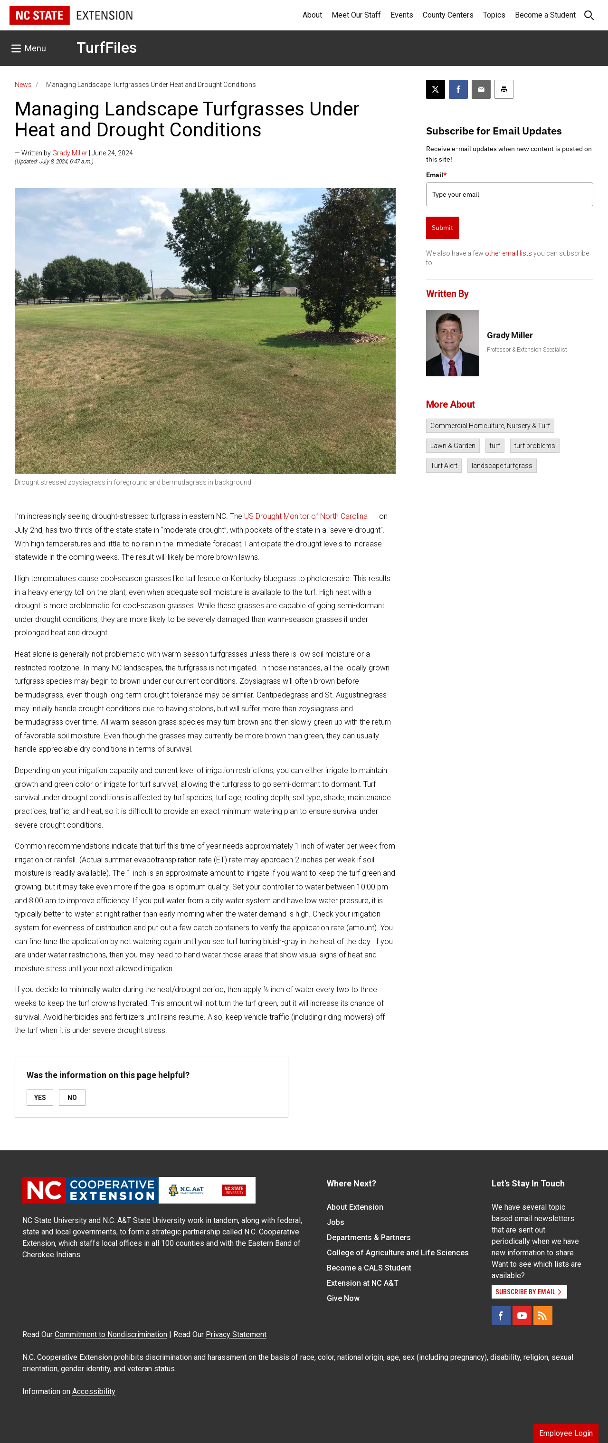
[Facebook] (501, 1315)
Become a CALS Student (369, 1267)
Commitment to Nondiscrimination (111, 1334)
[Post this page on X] (435, 89)
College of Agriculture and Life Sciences (398, 1252)
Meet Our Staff (356, 14)
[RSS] (542, 1315)
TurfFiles (106, 47)
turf (495, 445)
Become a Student (545, 14)
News (23, 84)
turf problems (534, 445)
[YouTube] (522, 1315)
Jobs (335, 1222)
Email (436, 175)
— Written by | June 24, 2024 (74, 153)
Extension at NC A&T (363, 1283)
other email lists (508, 253)
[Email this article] (481, 89)
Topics (494, 14)
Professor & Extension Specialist (527, 349)
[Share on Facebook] (458, 89)
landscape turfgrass (502, 465)
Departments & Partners (369, 1237)
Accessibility (93, 1391)
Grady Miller (69, 153)
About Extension (355, 1207)
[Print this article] (503, 89)
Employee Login (566, 1433)
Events (401, 14)
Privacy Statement (236, 1334)
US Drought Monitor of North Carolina (306, 516)
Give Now (343, 1298)
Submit (442, 227)
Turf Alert (443, 465)
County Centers (448, 14)
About (312, 14)
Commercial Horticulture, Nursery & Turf (490, 426)
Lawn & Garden (452, 445)
